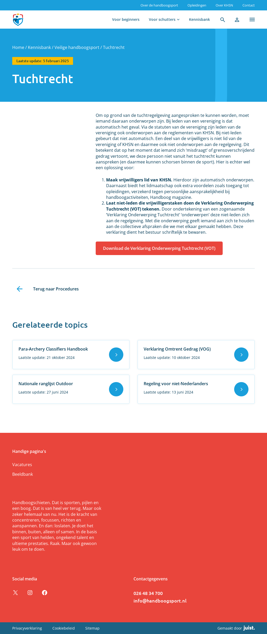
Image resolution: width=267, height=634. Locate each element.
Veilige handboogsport (76, 47)
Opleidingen (196, 5)
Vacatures (22, 464)
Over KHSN (224, 5)
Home (18, 47)
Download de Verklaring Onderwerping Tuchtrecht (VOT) (159, 248)
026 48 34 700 (148, 593)
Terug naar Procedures (56, 289)
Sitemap (92, 628)
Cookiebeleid (63, 628)
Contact (248, 5)
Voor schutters (162, 19)
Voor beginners (125, 19)
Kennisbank (199, 19)
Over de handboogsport (159, 5)
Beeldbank (22, 474)
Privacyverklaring (27, 628)
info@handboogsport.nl (160, 601)
